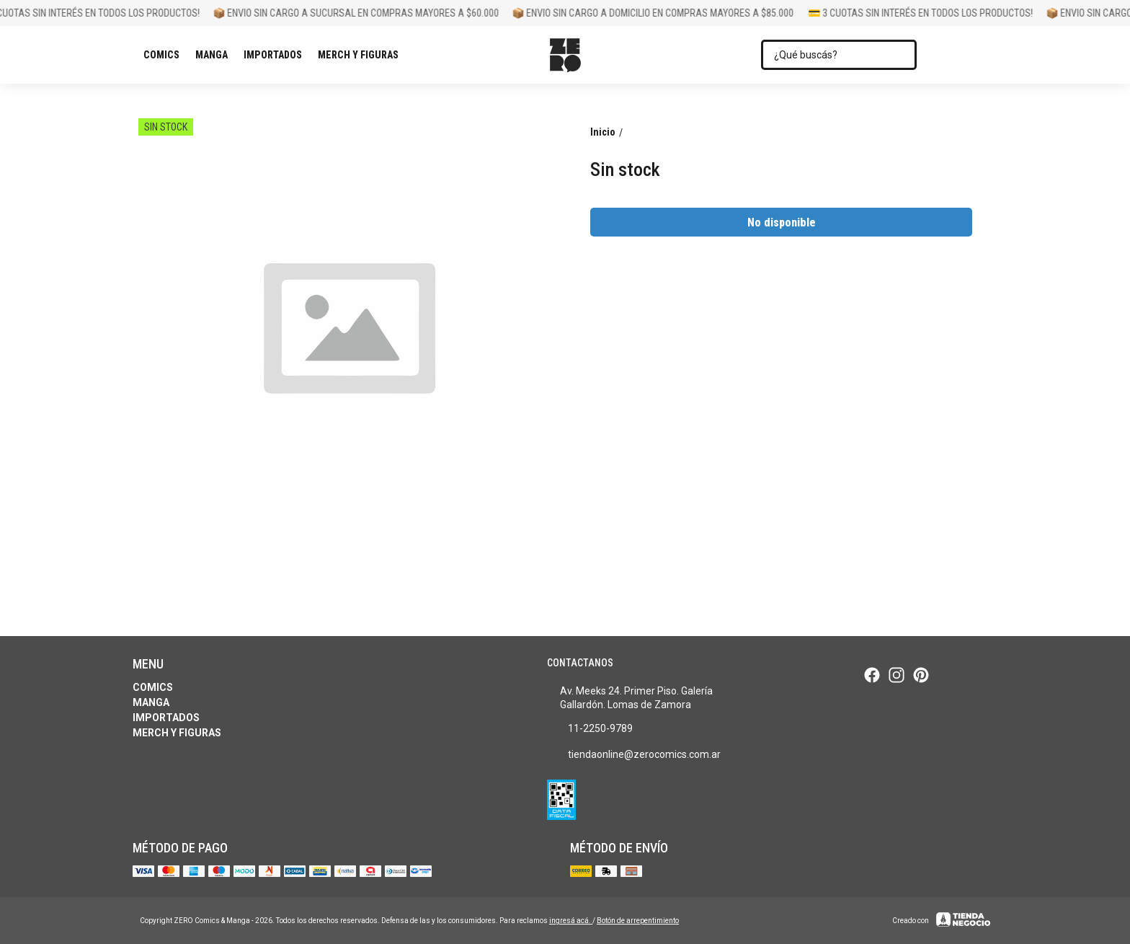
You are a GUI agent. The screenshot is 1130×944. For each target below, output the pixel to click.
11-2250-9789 (590, 729)
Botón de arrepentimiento (638, 921)
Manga (215, 55)
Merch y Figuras (362, 55)
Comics (165, 55)
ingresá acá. (570, 921)
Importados (276, 55)
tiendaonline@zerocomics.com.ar (634, 755)
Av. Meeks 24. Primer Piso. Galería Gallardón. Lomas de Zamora (630, 697)
